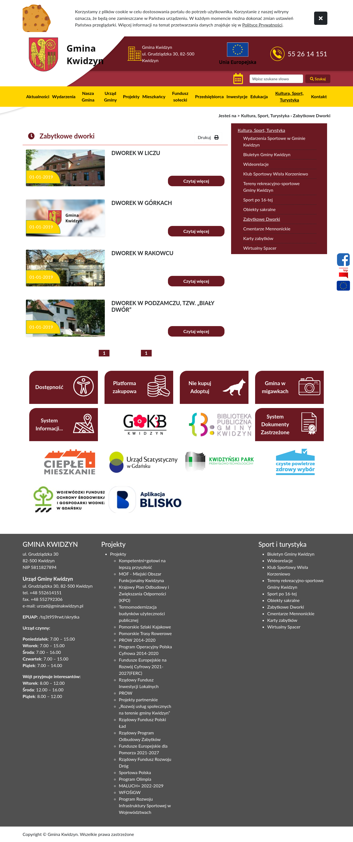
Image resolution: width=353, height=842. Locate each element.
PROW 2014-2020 (137, 640)
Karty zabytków (258, 238)
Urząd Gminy (110, 96)
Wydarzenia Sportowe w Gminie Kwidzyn (274, 141)
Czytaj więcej (196, 180)
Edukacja (259, 96)
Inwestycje (236, 96)
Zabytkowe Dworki (261, 219)
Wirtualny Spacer (259, 248)
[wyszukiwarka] (276, 78)
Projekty (131, 96)
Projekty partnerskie (138, 699)
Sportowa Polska (135, 772)
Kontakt (319, 96)
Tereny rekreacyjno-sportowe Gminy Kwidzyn (271, 187)
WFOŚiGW (130, 792)
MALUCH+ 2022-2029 (141, 785)
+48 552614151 (45, 592)
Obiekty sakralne (259, 209)
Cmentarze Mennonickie (266, 228)
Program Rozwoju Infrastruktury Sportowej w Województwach (145, 805)
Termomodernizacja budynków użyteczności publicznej (142, 613)
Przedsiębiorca (209, 96)
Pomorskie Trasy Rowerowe (145, 633)
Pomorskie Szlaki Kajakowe (145, 626)
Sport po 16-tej (258, 199)
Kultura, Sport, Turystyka (289, 96)
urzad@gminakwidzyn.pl (60, 605)
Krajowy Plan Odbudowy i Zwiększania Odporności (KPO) (144, 593)
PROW (125, 693)
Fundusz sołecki (180, 96)
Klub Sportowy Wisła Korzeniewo (275, 173)
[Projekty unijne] (343, 286)
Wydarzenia (64, 96)
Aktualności (37, 96)
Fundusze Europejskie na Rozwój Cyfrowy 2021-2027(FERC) (143, 666)
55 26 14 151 (307, 54)
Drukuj (208, 137)
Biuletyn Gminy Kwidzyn (266, 154)
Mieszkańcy (153, 96)
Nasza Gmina (88, 96)
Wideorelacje (256, 164)
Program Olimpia (135, 779)
